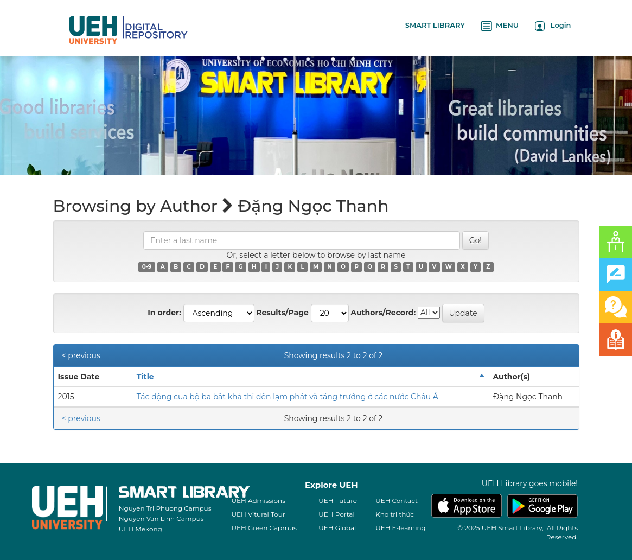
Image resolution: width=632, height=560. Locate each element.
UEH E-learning (400, 528)
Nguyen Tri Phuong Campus (165, 508)
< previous (81, 355)
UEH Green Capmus (264, 528)
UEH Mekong (140, 529)
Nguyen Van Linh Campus (161, 518)
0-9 (147, 266)
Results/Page (282, 312)
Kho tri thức (394, 514)
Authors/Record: (383, 312)
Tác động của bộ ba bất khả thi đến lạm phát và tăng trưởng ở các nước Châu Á (287, 397)
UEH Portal (336, 514)
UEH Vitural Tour (258, 514)
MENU (500, 26)
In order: (164, 312)
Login (553, 26)
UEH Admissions (259, 501)
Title (145, 376)
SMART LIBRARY (435, 25)
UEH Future (337, 501)
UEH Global (337, 528)
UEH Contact (396, 501)
